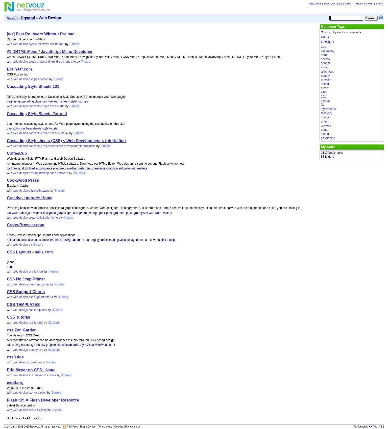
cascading (27, 101)
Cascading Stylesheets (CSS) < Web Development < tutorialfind (66, 141)
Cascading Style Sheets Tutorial (37, 114)
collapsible (27, 240)
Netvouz (12, 18)
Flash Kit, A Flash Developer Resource (43, 400)
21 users (54, 322)
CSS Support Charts (26, 292)
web (15, 44)
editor (73, 168)
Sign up (368, 3)
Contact (92, 426)
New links (315, 3)
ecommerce (61, 168)
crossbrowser (44, 240)
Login (379, 3)
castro (46, 190)
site (73, 61)
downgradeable (72, 240)
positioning (41, 79)
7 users (86, 61)
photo (83, 213)
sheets (65, 101)
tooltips (171, 240)
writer (158, 213)
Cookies (118, 426)
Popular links (333, 3)
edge (37, 362)
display (40, 345)
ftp (47, 173)
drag (86, 240)
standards (72, 345)
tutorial (53, 128)
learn (57, 101)
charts (49, 297)
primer (45, 284)
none (10, 267)
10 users (79, 173)
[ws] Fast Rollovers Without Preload (41, 34)
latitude (45, 217)
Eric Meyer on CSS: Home (31, 370)
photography (134, 213)
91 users (54, 350)
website (142, 168)
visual (91, 345)
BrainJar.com (19, 69)
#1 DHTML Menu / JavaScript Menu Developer (50, 52)
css (31, 79)
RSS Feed (72, 426)
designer (36, 213)
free (50, 101)
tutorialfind (89, 146)
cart (9, 168)
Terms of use (105, 426)
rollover (152, 240)
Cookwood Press (23, 180)
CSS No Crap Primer (26, 279)
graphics (72, 213)
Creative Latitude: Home (29, 198)
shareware (98, 168)
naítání (59, 44)
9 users (74, 44)
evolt (43, 392)
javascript (123, 240)
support (39, 297)
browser (42, 61)
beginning (13, 101)
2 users (78, 133)
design (23, 44)
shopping (112, 168)
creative (34, 217)
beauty (33, 350)
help (29, 128)
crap (37, 284)
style (74, 101)
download (28, 168)
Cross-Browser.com (25, 225)
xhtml (111, 345)
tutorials (82, 101)
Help (359, 3)
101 (62, 106)
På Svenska (360, 426)
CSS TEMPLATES (23, 305)
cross (32, 61)
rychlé (33, 44)
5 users (59, 284)
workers (34, 392)
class (38, 101)
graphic (61, 213)
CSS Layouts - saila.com (30, 252)
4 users (68, 217)
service (33, 410)
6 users (56, 392)
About (349, 3)
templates (40, 310)
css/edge (15, 357)
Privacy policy (132, 426)
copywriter (14, 213)
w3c (97, 345)
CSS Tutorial (18, 317)
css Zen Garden (22, 330)
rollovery (43, 44)
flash (81, 168)
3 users (74, 106)
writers (167, 213)
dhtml (51, 61)
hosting (33, 173)
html (88, 168)
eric (31, 375)
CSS (381, 426)
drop (59, 61)
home (54, 217)
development (72, 146)
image (112, 240)
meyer (38, 375)
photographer (96, 213)
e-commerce (44, 168)
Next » (37, 418)
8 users (58, 79)
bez (52, 44)
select (162, 240)
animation (13, 240)
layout (135, 240)
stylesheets (50, 146)
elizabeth (35, 190)
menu (67, 61)
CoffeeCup (17, 153)
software (124, 168)
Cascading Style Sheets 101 (33, 86)
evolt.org (15, 382)
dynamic (102, 240)
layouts (39, 271)
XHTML (373, 426)
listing (43, 410)
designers (49, 213)
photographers (115, 213)
